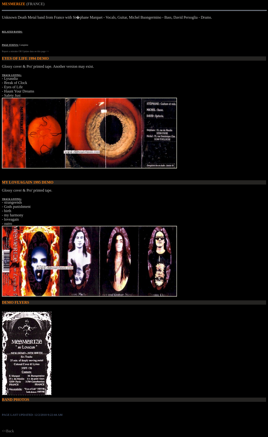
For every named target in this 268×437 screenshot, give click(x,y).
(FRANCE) (35, 4)
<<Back (8, 431)
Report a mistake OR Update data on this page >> (25, 51)
